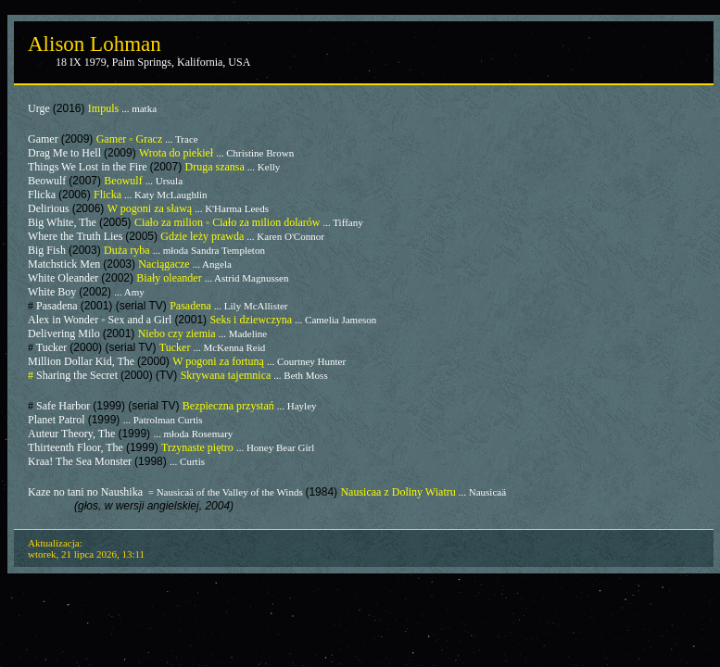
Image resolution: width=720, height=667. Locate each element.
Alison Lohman (94, 44)
